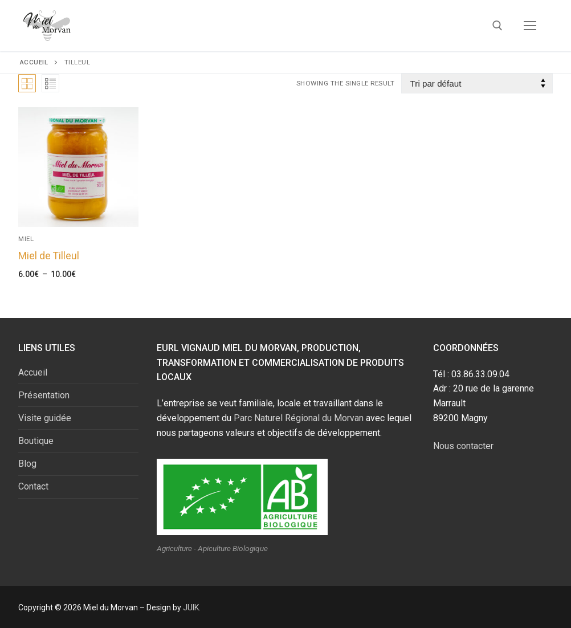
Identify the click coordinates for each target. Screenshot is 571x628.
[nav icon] (530, 26)
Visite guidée (44, 418)
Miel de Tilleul (48, 256)
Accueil (34, 62)
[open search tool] (497, 26)
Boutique (36, 440)
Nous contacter (463, 446)
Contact (33, 486)
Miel (26, 239)
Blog (27, 463)
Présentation (44, 395)
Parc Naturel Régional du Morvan (299, 418)
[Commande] (477, 83)
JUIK (191, 607)
